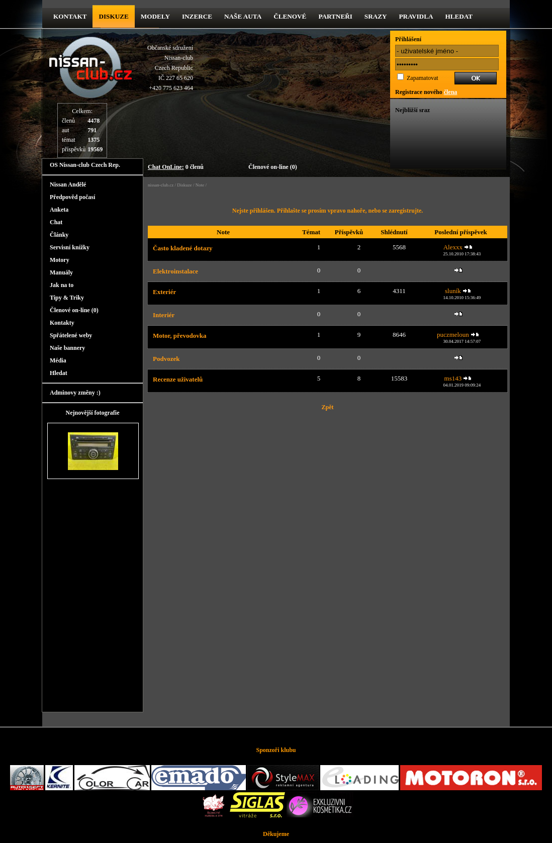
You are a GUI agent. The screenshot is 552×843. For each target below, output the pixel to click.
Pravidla (416, 16)
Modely (155, 16)
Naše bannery (67, 347)
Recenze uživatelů (178, 379)
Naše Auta (242, 16)
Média (58, 360)
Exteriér (164, 292)
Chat (56, 222)
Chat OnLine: (166, 166)
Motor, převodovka (179, 335)
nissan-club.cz (160, 185)
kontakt (69, 16)
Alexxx (453, 247)
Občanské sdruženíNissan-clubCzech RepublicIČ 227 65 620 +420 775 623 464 (170, 67)
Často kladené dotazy (182, 248)
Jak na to (61, 285)
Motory (59, 259)
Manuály (61, 272)
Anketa (59, 209)
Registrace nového (426, 92)
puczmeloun (453, 334)
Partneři (335, 16)
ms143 (453, 378)
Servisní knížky (69, 247)
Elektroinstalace (175, 271)
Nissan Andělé (68, 184)
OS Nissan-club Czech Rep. (85, 164)
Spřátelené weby (71, 335)
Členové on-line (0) (272, 166)
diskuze (113, 16)
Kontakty (62, 322)
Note (200, 185)
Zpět (328, 407)
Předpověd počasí (72, 197)
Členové (289, 16)
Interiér (163, 315)
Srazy (375, 16)
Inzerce (197, 16)
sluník (453, 291)
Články (59, 234)
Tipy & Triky (67, 297)
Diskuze (184, 185)
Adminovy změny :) (75, 392)
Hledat (459, 16)
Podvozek (166, 358)
